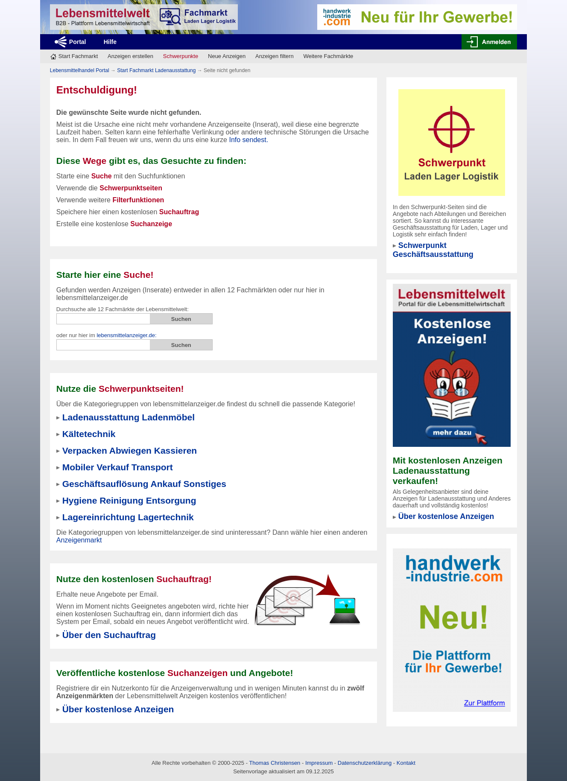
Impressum (319, 763)
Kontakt (406, 763)
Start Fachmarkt (78, 56)
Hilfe (110, 41)
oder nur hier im (106, 335)
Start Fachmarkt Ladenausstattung (156, 70)
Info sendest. (248, 139)
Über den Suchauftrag (109, 635)
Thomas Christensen (274, 763)
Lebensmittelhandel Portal (79, 70)
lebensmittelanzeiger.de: (126, 335)
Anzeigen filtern (274, 56)
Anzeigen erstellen (130, 56)
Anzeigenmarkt (79, 540)
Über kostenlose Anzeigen (446, 516)
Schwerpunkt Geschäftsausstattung (433, 250)
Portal (77, 41)
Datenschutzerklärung (365, 763)
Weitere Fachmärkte (328, 56)
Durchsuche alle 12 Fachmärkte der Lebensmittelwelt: (122, 309)
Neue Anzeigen (227, 56)
